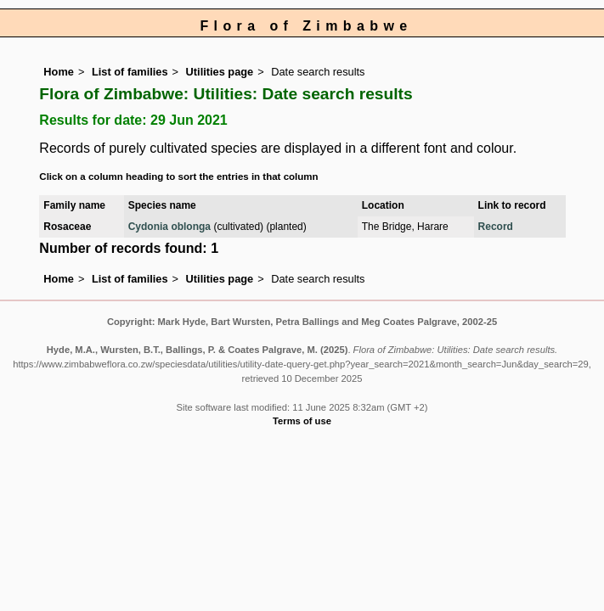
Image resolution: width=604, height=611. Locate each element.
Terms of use (302, 421)
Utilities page (220, 71)
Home (58, 71)
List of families (130, 71)
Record (495, 227)
